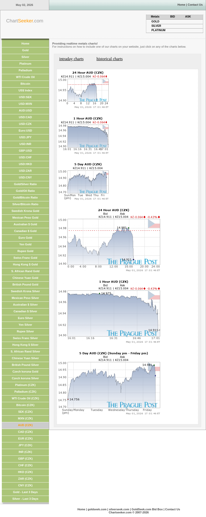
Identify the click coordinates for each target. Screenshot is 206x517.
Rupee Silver (25, 331)
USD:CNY (25, 177)
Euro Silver (25, 318)
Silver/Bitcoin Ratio (25, 204)
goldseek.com (97, 509)
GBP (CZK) (25, 458)
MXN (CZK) (25, 418)
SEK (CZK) (25, 411)
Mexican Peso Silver (25, 297)
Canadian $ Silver (25, 311)
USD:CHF (25, 157)
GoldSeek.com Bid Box (147, 509)
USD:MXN (25, 103)
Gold (25, 50)
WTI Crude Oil (25, 77)
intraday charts (71, 59)
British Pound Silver (25, 364)
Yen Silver (25, 324)
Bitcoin (25, 83)
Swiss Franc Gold (25, 257)
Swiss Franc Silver (25, 338)
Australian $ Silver (25, 304)
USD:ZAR (25, 170)
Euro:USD (25, 130)
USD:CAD (25, 117)
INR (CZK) (25, 451)
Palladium (25, 70)
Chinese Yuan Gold (25, 277)
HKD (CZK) (25, 471)
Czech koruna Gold (25, 371)
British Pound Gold (25, 284)
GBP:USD (25, 150)
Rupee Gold (25, 251)
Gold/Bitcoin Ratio (25, 197)
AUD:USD (25, 110)
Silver (25, 56)
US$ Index (25, 90)
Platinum (25, 63)
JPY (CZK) (25, 445)
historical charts (110, 59)
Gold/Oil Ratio (25, 190)
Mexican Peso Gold (25, 217)
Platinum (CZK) (25, 384)
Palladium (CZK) (25, 391)
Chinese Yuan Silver (25, 358)
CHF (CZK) (25, 465)
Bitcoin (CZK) (25, 405)
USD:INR (25, 143)
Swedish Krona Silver (25, 291)
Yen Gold (25, 244)
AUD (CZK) (25, 425)
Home (181, 4)
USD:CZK (25, 123)
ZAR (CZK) (25, 478)
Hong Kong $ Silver (25, 344)
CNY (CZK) (25, 485)
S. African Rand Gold (25, 271)
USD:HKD (25, 164)
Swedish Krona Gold (25, 210)
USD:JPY (25, 137)
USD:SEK (25, 97)
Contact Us (195, 4)
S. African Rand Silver (25, 351)
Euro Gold (25, 237)
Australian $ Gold (25, 224)
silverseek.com (119, 509)
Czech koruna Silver (25, 378)
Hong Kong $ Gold (25, 264)
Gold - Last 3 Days (25, 492)
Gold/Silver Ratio (25, 184)
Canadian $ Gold (25, 230)
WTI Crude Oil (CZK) (25, 398)
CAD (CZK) (25, 431)
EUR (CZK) (25, 438)
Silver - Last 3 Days (25, 498)
